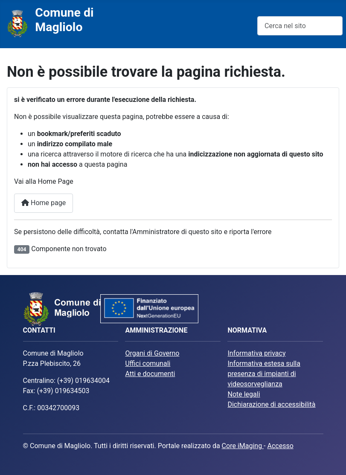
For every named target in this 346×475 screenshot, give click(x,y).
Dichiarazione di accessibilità (271, 404)
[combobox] (300, 25)
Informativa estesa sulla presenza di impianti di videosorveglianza (263, 373)
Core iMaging (243, 446)
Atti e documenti (150, 374)
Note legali (243, 394)
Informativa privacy (256, 353)
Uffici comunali (147, 363)
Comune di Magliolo (64, 20)
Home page (43, 203)
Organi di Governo (152, 353)
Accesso (280, 446)
